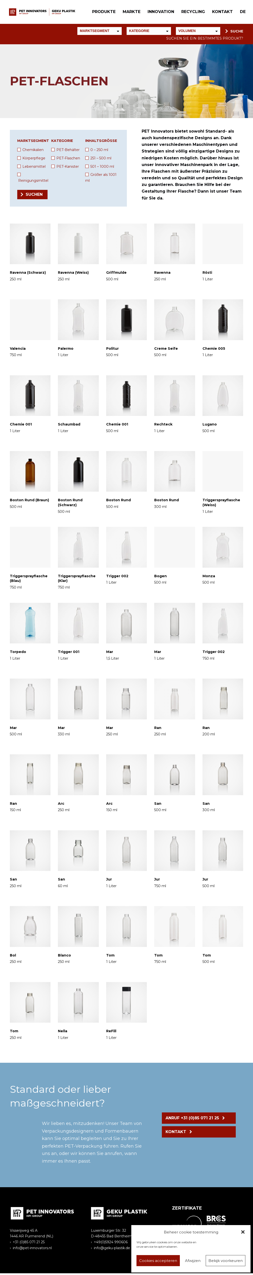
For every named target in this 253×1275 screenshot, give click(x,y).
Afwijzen (193, 1260)
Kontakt (221, 12)
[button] (242, 1231)
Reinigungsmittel (33, 182)
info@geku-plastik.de (112, 1249)
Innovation (160, 12)
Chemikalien (33, 151)
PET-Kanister (67, 168)
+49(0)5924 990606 (111, 1244)
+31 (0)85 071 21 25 (29, 1244)
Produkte (103, 12)
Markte (130, 12)
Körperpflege (33, 160)
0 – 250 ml (99, 151)
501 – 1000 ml (102, 168)
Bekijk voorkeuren (225, 1260)
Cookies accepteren (158, 1260)
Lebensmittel (34, 168)
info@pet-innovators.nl (32, 1249)
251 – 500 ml (100, 160)
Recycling (192, 12)
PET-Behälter (68, 151)
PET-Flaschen (68, 160)
